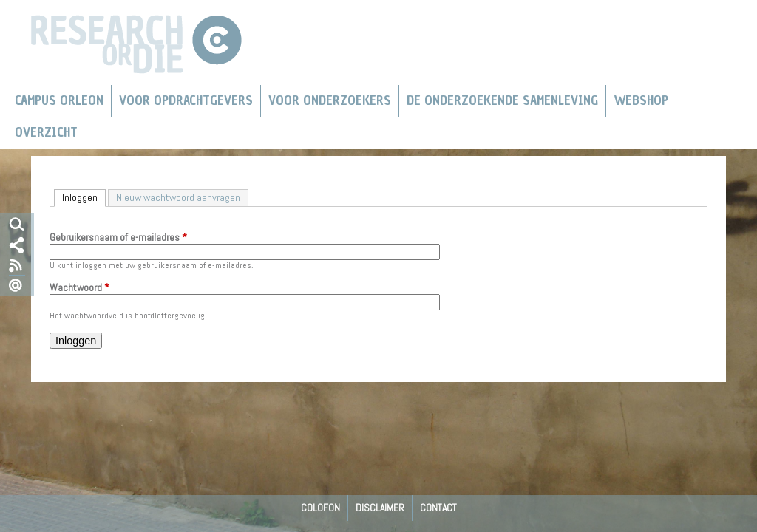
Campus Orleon (59, 100)
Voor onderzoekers (329, 100)
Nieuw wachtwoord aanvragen (178, 197)
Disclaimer (380, 507)
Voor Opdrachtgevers (186, 100)
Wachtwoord (79, 288)
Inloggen (84, 197)
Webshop (641, 100)
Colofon (320, 507)
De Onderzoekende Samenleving (502, 100)
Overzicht (46, 132)
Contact (438, 507)
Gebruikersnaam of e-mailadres (118, 238)
